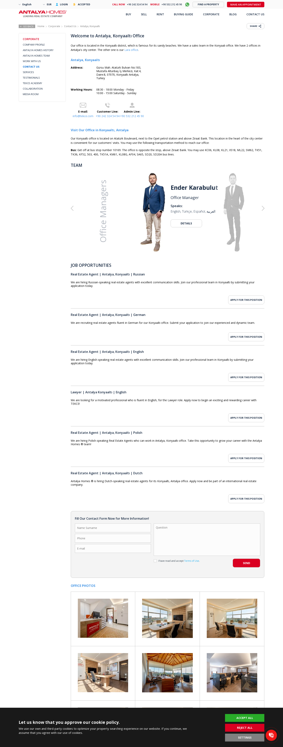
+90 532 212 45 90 (132, 116)
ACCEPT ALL (244, 718)
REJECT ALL (245, 728)
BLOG (233, 14)
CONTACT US (31, 66)
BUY (128, 14)
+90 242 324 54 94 (107, 116)
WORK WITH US (32, 61)
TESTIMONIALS (31, 77)
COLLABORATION (33, 88)
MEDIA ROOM (31, 94)
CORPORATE (211, 14)
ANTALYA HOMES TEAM (36, 55)
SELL (144, 14)
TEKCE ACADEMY (32, 83)
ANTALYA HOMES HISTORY (38, 50)
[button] (245, 208)
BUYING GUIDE (183, 14)
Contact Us (70, 26)
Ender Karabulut (194, 188)
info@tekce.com (83, 116)
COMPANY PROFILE (34, 44)
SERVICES (28, 72)
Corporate (54, 26)
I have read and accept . (177, 561)
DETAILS (186, 223)
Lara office (131, 50)
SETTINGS (245, 737)
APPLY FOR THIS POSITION (246, 300)
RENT (160, 14)
